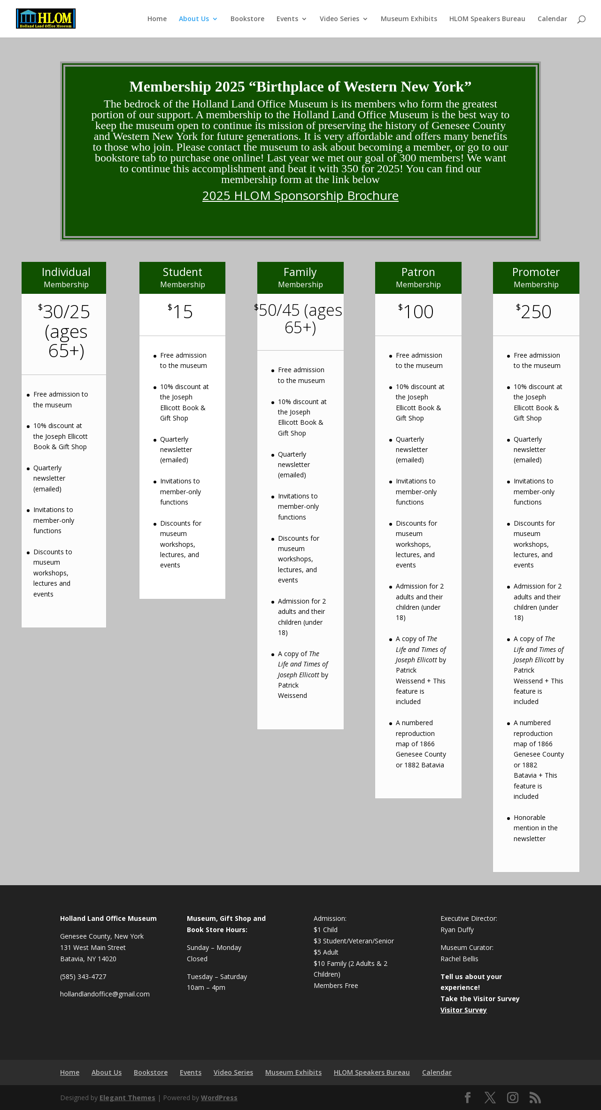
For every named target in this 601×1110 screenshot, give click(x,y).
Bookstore (247, 19)
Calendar (552, 19)
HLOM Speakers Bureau (487, 19)
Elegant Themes (127, 1097)
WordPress (219, 1097)
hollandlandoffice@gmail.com (105, 993)
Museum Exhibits (409, 19)
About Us (194, 19)
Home (157, 19)
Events (287, 19)
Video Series (339, 19)
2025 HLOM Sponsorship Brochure (300, 195)
